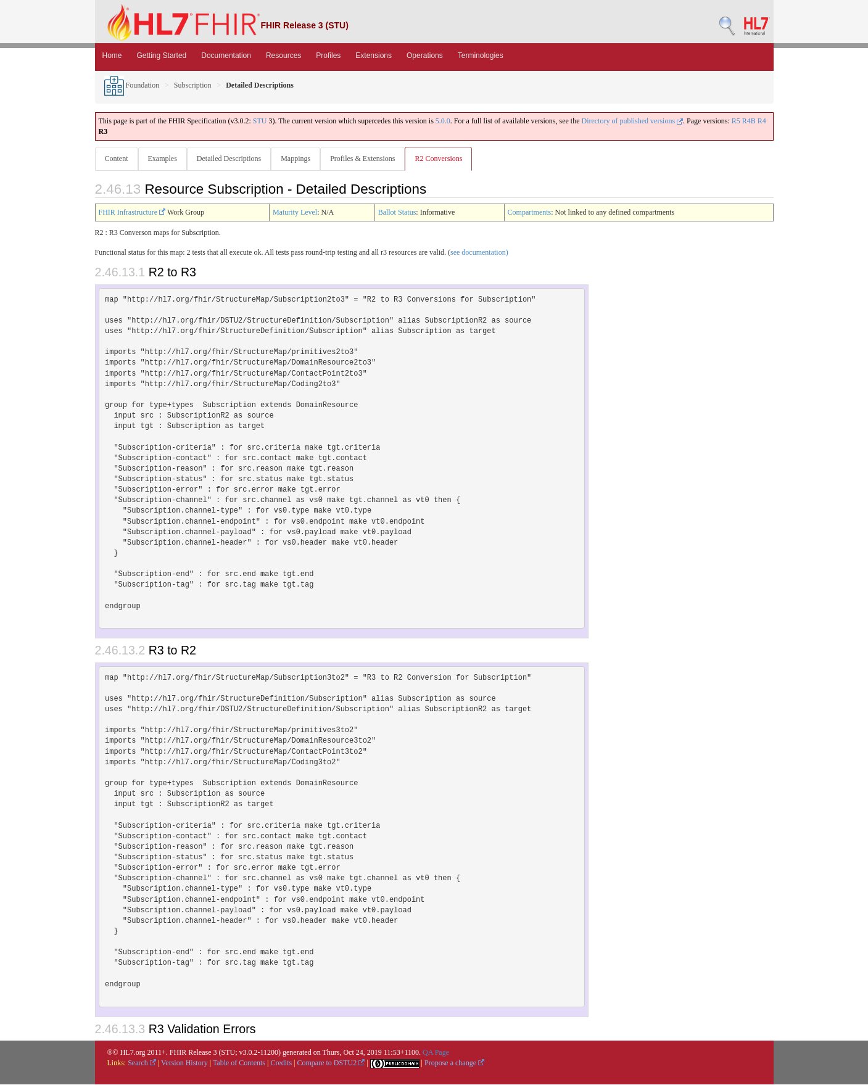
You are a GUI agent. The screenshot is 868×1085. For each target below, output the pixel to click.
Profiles (328, 55)
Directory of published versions (632, 121)
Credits (281, 1063)
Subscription (193, 85)
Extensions (373, 55)
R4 (762, 121)
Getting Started (162, 55)
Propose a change (454, 1063)
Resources (283, 55)
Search (142, 1063)
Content (116, 158)
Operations (425, 55)
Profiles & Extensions (367, 158)
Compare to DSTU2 (331, 1063)
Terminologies (480, 55)
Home (112, 55)
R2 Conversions (444, 158)
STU (260, 121)
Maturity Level (295, 212)
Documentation (226, 55)
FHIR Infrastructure (132, 212)
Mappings (299, 158)
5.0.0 (443, 121)
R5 (736, 121)
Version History (184, 1063)
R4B (749, 121)
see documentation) (479, 253)
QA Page (436, 1053)
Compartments (530, 212)
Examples (163, 158)
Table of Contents (239, 1063)
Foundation (132, 85)
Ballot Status (397, 212)
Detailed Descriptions (231, 158)
